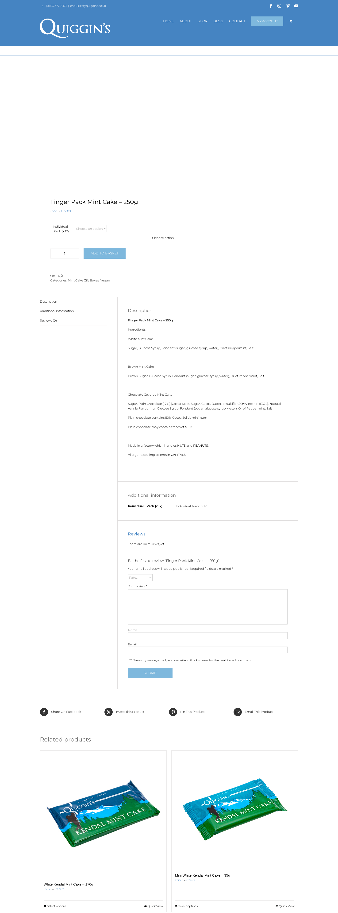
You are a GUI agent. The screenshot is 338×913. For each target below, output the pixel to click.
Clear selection (163, 238)
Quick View (155, 906)
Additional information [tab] (57, 311)
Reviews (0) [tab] (48, 320)
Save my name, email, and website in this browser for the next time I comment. (193, 660)
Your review (137, 586)
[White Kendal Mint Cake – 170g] (103, 814)
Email (132, 644)
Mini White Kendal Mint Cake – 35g (202, 875)
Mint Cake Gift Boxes (83, 280)
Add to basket (105, 253)
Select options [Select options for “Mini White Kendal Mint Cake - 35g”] (188, 906)
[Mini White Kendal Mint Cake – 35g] (235, 809)
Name (133, 630)
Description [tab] (48, 301)
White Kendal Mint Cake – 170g (68, 884)
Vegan (105, 280)
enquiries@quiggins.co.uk (88, 6)
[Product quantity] (64, 253)
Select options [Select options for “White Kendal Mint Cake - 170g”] (56, 906)
